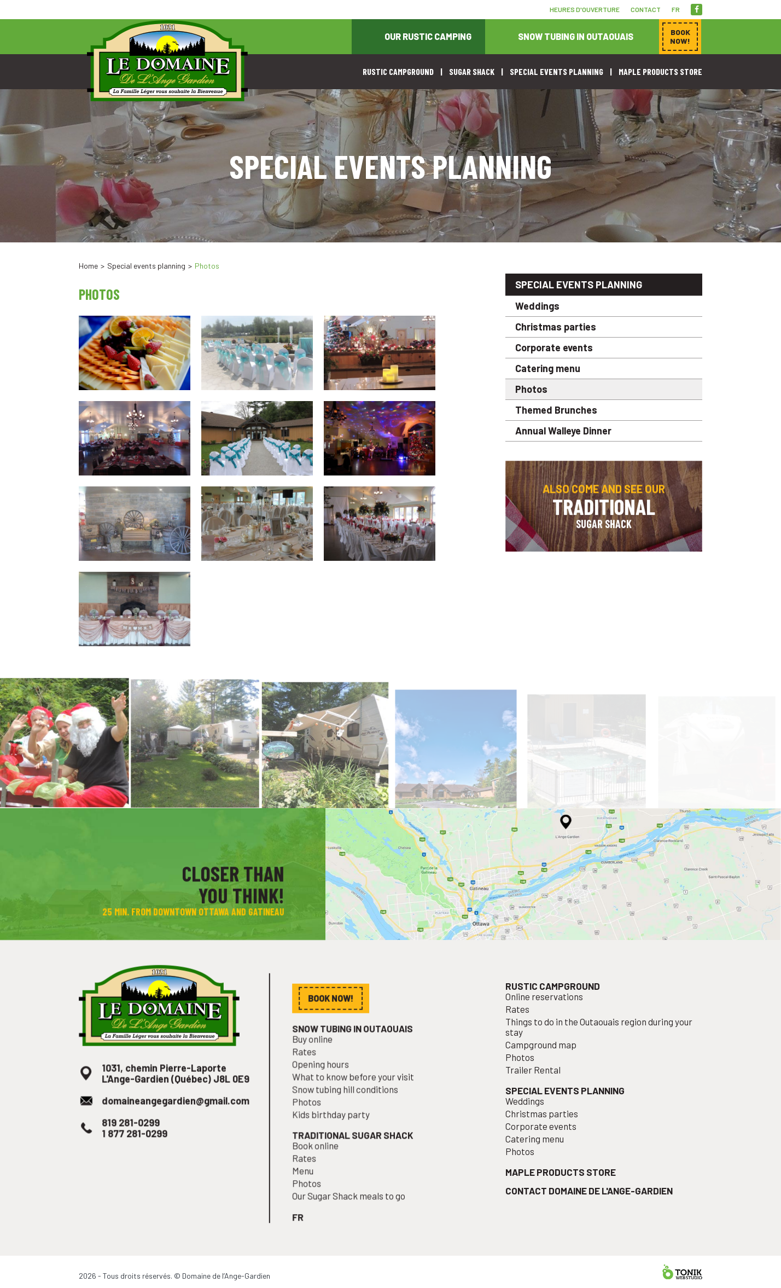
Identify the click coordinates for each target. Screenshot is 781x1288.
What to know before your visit (355, 1093)
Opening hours (324, 1082)
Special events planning (556, 71)
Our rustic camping (427, 36)
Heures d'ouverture (585, 9)
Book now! (593, 243)
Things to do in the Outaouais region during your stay (599, 1044)
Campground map (544, 1061)
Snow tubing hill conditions (348, 1105)
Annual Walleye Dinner (563, 431)
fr (676, 9)
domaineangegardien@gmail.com (175, 1116)
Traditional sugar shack (355, 1148)
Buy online (317, 1058)
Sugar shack (471, 71)
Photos (531, 389)
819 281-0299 (133, 1136)
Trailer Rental (537, 1084)
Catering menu (547, 368)
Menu (308, 1182)
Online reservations (547, 1016)
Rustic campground (398, 71)
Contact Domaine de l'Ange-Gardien (589, 1198)
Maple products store (660, 71)
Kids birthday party (334, 1129)
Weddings (537, 306)
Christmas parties (555, 327)
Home (88, 265)
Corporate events (554, 347)
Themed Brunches (556, 410)
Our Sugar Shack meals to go (351, 1205)
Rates (309, 1070)
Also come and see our (604, 511)
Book (680, 36)
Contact (646, 9)
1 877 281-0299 (136, 1146)
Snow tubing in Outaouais (575, 36)
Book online (320, 1158)
